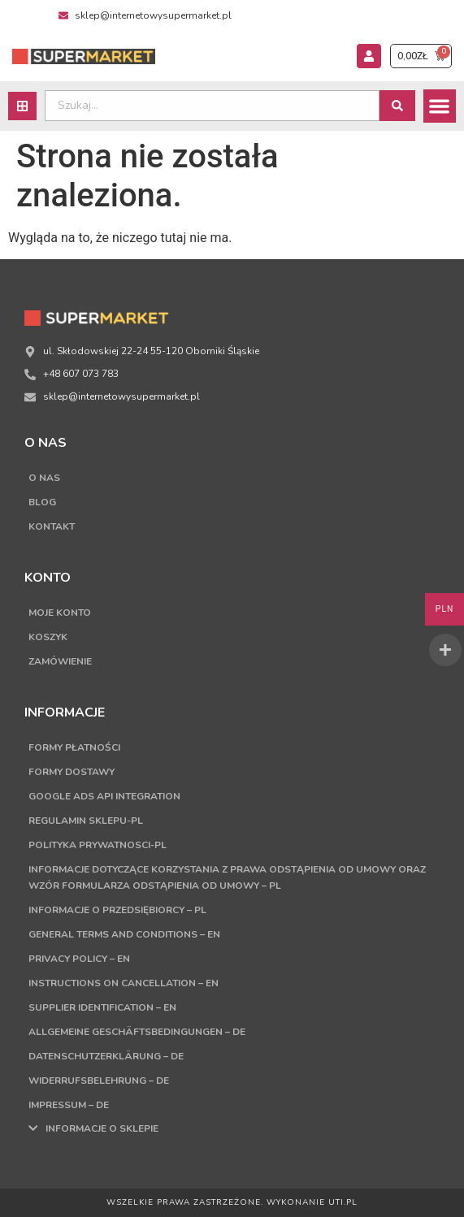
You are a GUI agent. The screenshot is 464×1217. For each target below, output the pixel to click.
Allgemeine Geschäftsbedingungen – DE (136, 1031)
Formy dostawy (71, 771)
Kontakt (51, 526)
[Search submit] (397, 105)
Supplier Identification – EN (102, 1007)
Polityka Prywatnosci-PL (97, 844)
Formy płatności (74, 747)
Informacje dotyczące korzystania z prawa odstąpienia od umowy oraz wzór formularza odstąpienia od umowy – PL (227, 877)
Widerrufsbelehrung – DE (98, 1080)
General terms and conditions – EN (124, 934)
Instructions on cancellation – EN (123, 983)
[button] (440, 106)
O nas (44, 477)
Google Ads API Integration (104, 796)
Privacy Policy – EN (79, 958)
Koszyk (47, 636)
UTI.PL (343, 1202)
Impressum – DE (68, 1104)
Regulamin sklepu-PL (85, 820)
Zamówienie (60, 661)
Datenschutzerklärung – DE (106, 1056)
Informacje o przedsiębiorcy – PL (117, 909)
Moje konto (59, 612)
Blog (42, 502)
